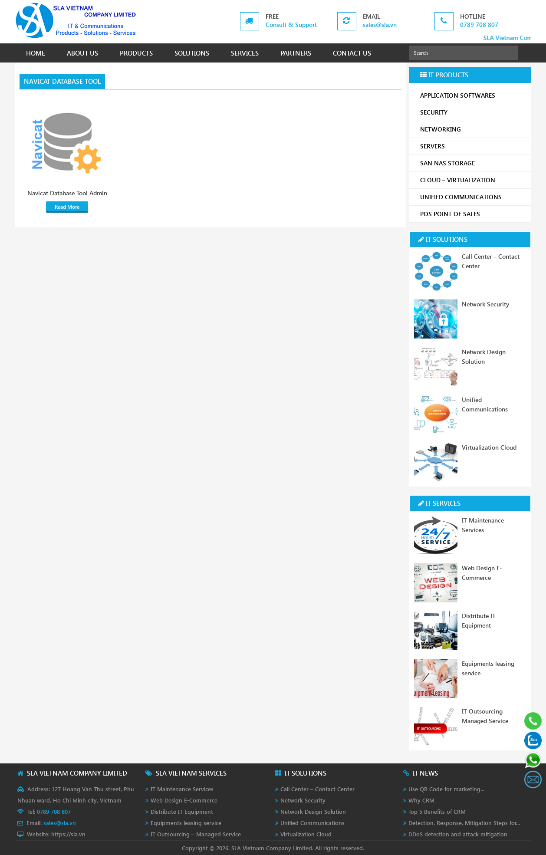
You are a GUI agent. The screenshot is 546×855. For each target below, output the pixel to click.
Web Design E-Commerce (184, 800)
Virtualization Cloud (489, 447)
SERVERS (472, 146)
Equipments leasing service (186, 822)
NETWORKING (472, 129)
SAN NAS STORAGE (472, 163)
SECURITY (472, 112)
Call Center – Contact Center (317, 789)
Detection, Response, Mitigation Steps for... (464, 822)
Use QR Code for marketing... (446, 789)
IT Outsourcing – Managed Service (196, 834)
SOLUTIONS (191, 53)
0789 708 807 (479, 24)
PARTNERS (295, 53)
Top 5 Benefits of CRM (437, 811)
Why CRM (421, 800)
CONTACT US (352, 53)
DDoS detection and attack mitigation (457, 834)
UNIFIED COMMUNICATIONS (472, 197)
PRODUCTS (136, 53)
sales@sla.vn (380, 24)
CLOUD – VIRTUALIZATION (472, 180)
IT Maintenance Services (182, 789)
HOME (35, 53)
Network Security (485, 304)
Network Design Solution (313, 811)
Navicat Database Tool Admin (67, 193)
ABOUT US (82, 53)
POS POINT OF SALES (472, 214)
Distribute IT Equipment (182, 811)
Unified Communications (312, 822)
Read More (67, 207)
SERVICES (245, 53)
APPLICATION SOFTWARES (457, 95)
